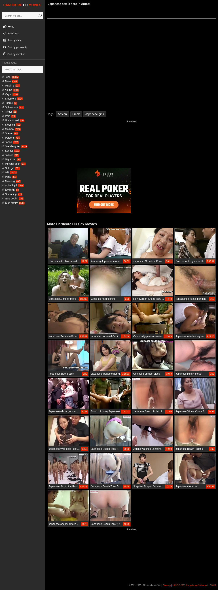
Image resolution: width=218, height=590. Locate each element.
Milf (9, 172)
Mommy (11, 129)
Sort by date (12, 40)
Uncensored (13, 120)
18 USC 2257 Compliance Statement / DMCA (194, 585)
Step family (13, 202)
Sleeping (11, 124)
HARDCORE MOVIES (22, 5)
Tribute (9, 103)
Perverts (11, 137)
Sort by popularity (15, 47)
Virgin (10, 94)
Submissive (13, 107)
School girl (13, 185)
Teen (10, 76)
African (62, 114)
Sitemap (167, 585)
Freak (76, 114)
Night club (11, 159)
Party (9, 176)
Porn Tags (11, 33)
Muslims (11, 85)
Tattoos (10, 155)
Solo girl (11, 168)
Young (10, 89)
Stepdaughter (14, 146)
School (11, 150)
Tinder (9, 111)
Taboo (10, 142)
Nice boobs (13, 198)
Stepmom (12, 98)
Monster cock (14, 163)
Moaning (11, 181)
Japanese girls (94, 114)
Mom (10, 81)
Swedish (10, 189)
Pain (9, 116)
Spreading (12, 194)
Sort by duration (14, 54)
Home (8, 26)
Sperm (10, 133)
